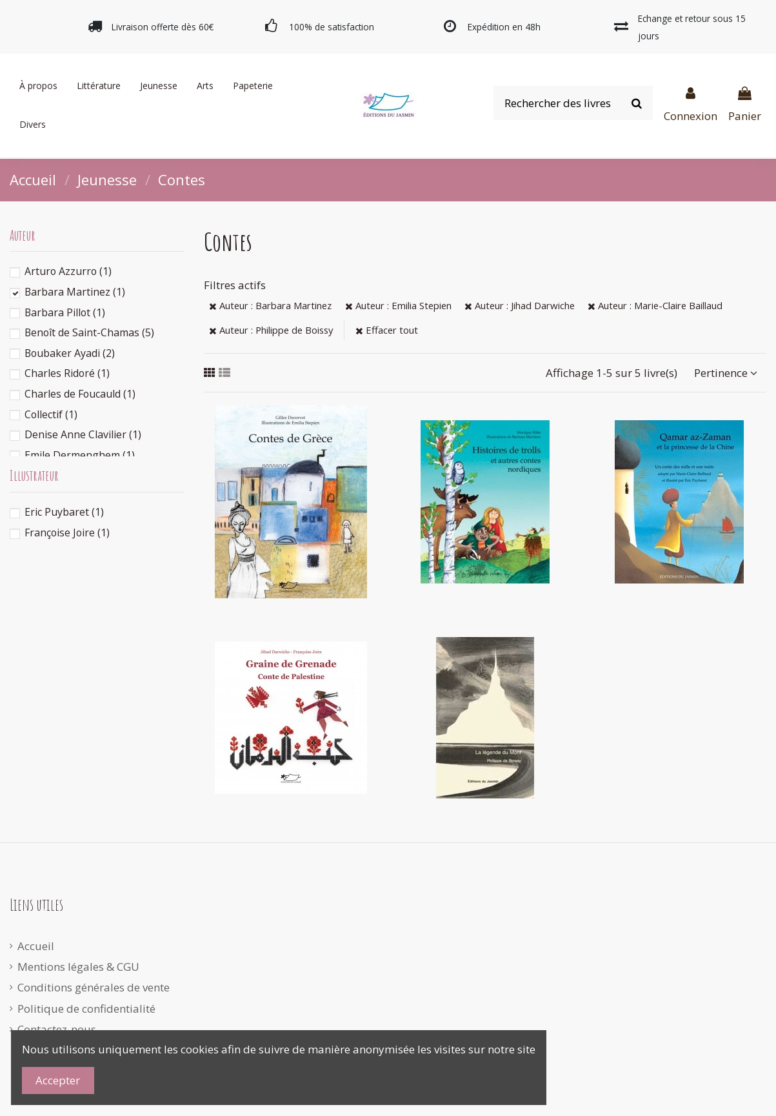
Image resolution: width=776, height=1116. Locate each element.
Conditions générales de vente (93, 987)
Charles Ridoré (67, 373)
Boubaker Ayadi (70, 353)
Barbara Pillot (65, 312)
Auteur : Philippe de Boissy (271, 329)
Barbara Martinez (75, 292)
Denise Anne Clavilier (83, 434)
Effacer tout (386, 329)
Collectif (51, 414)
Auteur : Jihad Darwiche (519, 305)
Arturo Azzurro (68, 271)
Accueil (35, 945)
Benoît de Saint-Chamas (89, 332)
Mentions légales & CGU (78, 966)
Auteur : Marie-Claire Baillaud (655, 305)
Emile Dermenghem (80, 455)
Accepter (57, 1080)
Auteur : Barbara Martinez (270, 305)
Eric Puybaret (64, 512)
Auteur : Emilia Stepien (398, 305)
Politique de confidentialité (86, 1008)
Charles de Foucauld (80, 394)
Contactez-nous (56, 1029)
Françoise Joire (67, 532)
